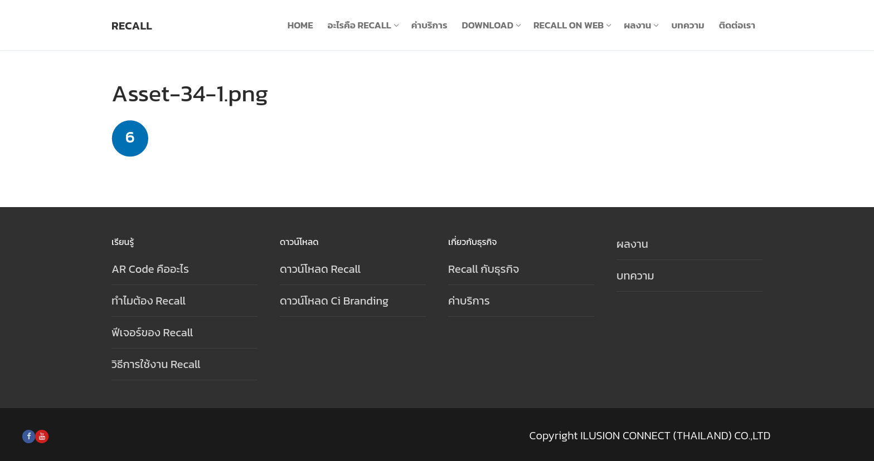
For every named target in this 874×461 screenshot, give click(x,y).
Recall (131, 25)
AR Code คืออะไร (150, 269)
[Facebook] (28, 436)
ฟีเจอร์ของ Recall (152, 332)
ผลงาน (632, 244)
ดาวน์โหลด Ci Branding (334, 300)
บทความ (635, 275)
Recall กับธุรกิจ (483, 269)
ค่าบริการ (469, 300)
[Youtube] (41, 436)
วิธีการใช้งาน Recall (156, 364)
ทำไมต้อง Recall (148, 300)
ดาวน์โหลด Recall (320, 269)
